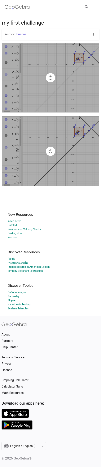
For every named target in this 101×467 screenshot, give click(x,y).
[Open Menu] (94, 7)
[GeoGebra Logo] (17, 7)
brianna (21, 34)
